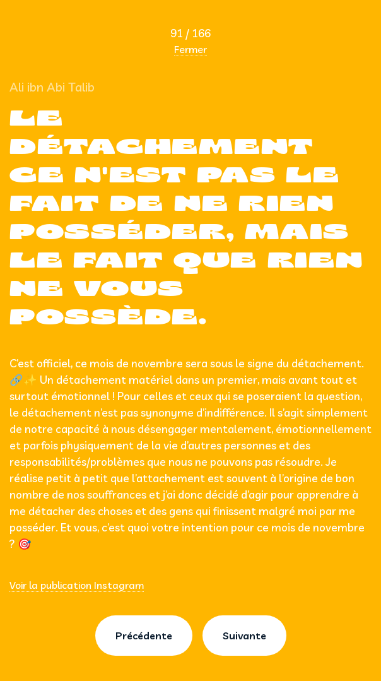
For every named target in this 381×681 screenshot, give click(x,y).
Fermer (190, 49)
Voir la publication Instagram (76, 585)
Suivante (244, 635)
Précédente (143, 635)
